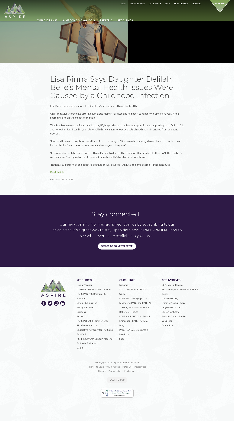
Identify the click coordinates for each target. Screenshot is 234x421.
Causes (123, 293)
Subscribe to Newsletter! (117, 246)
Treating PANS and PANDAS (134, 307)
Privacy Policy (114, 371)
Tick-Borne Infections (88, 325)
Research (81, 316)
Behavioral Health (128, 311)
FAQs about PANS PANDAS (133, 320)
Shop (121, 338)
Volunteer (167, 320)
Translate (196, 3)
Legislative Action (171, 307)
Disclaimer (129, 371)
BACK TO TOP (117, 379)
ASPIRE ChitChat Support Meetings (95, 338)
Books (80, 347)
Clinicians (81, 311)
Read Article (57, 172)
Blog (121, 325)
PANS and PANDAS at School (134, 316)
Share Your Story (170, 311)
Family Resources (86, 307)
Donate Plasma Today (173, 302)
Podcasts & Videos (86, 343)
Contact (102, 371)
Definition (124, 285)
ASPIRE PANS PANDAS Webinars (94, 289)
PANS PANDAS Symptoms (133, 298)
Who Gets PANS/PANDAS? (133, 289)
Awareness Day (170, 298)
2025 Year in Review (172, 285)
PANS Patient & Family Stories (92, 320)
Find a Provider (84, 285)
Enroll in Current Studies (174, 316)
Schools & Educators (87, 302)
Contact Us (167, 325)
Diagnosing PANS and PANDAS (135, 302)
